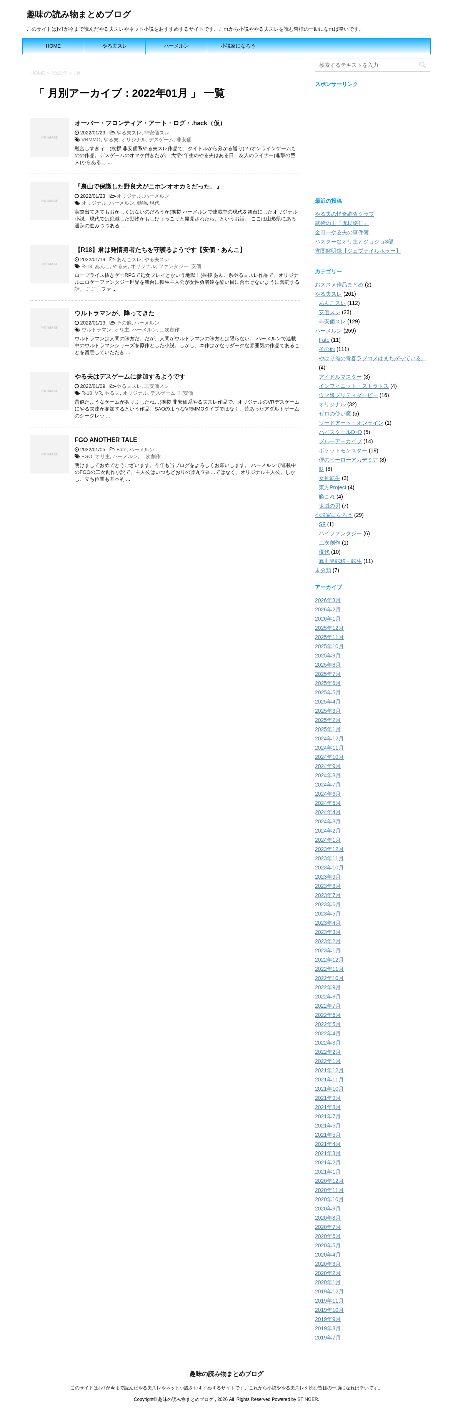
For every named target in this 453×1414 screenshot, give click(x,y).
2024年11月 (329, 748)
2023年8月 (328, 886)
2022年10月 (329, 978)
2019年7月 (328, 1338)
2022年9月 (328, 987)
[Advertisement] (372, 141)
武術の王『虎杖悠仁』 (342, 223)
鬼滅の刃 (329, 506)
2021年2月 (328, 1162)
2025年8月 (328, 665)
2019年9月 (328, 1319)
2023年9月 (328, 877)
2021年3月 (328, 1153)
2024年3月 (328, 821)
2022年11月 (329, 969)
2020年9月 (328, 1208)
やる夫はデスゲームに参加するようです (130, 376)
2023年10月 (329, 867)
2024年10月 (329, 757)
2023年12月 (329, 849)
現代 (155, 203)
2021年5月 (328, 1135)
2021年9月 (328, 1098)
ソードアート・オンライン (351, 423)
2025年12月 (329, 628)
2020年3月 (328, 1264)
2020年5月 (328, 1245)
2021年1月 (328, 1172)
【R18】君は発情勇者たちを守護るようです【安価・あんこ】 (160, 250)
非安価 (184, 139)
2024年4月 (328, 812)
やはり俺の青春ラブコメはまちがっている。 (372, 358)
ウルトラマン (97, 330)
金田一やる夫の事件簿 (342, 232)
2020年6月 (328, 1236)
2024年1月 (328, 840)
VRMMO (91, 139)
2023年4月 (328, 923)
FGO (87, 456)
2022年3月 (328, 1043)
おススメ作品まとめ (339, 284)
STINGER (307, 1399)
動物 (142, 203)
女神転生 (329, 478)
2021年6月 (328, 1126)
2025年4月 (328, 702)
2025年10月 (329, 646)
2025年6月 (328, 683)
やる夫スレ (114, 46)
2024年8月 (328, 775)
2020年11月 (329, 1190)
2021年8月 (328, 1107)
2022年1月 (328, 1061)
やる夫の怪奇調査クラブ (344, 214)
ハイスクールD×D (340, 432)
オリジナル (133, 139)
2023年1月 (328, 950)
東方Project (332, 487)
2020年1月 (328, 1282)
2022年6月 (328, 1015)
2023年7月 (328, 895)
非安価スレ (156, 133)
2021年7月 (328, 1116)
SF (322, 524)
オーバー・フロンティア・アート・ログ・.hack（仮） (150, 123)
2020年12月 (329, 1181)
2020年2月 (328, 1273)
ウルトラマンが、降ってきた (115, 313)
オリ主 (121, 330)
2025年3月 (328, 711)
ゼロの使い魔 (335, 414)
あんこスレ (129, 259)
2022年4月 (328, 1033)
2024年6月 (328, 794)
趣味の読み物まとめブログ (79, 15)
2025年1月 (328, 729)
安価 (196, 266)
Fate (122, 449)
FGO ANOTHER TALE (106, 440)
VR (98, 393)
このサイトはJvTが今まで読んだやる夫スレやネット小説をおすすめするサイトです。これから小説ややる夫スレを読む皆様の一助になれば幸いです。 (226, 1388)
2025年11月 (329, 637)
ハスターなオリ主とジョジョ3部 (354, 241)
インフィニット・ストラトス (354, 386)
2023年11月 (329, 858)
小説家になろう (238, 46)
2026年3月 (328, 600)
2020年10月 (329, 1199)
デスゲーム (161, 139)
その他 (124, 323)
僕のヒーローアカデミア (348, 460)
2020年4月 (328, 1255)
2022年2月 (328, 1052)
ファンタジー (173, 266)
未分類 (323, 570)
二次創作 (170, 330)
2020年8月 (328, 1218)
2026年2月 (328, 609)
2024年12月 (329, 738)
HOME (53, 46)
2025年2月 (328, 720)
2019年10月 (329, 1310)
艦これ (327, 496)
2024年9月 (328, 766)
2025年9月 (328, 655)
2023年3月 (328, 932)
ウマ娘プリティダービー (348, 395)
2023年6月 (328, 904)
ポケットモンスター (343, 450)
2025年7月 (328, 674)
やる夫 (110, 139)
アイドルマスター (340, 377)
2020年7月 (328, 1227)
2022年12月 (329, 960)
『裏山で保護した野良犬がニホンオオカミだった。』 (148, 186)
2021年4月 (328, 1144)
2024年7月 (328, 785)
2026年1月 (328, 619)
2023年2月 (328, 941)
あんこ (102, 266)
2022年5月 (328, 1024)
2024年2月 (328, 831)
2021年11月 (329, 1079)
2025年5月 (328, 692)
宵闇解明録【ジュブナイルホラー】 (358, 251)
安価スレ (329, 312)
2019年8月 (328, 1328)
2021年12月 (329, 1070)
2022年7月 (328, 1006)
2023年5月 (328, 914)
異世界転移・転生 (340, 561)
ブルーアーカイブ (340, 441)
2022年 (60, 73)
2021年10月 (329, 1089)
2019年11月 (329, 1301)
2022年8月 (328, 996)
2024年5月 (328, 803)
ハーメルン (176, 46)
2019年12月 (329, 1291)
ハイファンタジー (340, 533)
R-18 (87, 266)
